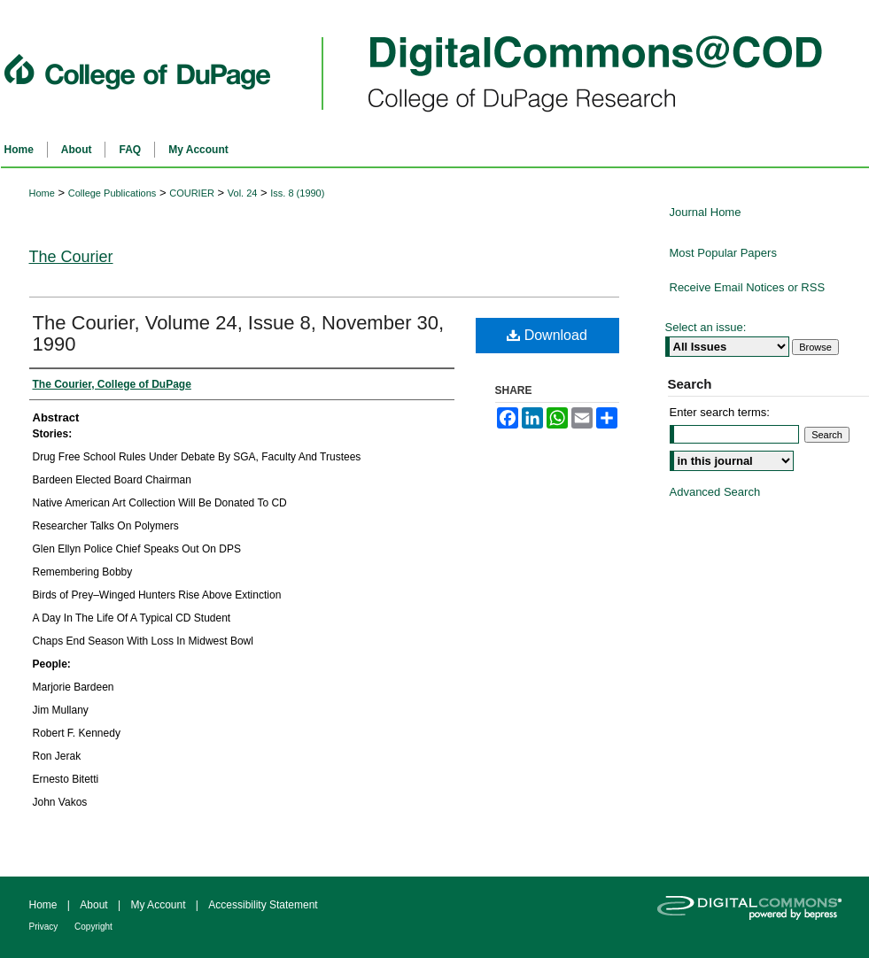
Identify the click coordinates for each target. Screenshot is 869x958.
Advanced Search (715, 491)
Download (547, 335)
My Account (159, 905)
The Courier (71, 257)
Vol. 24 (243, 193)
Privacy (45, 926)
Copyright (93, 926)
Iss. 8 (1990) (297, 193)
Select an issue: (706, 327)
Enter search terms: (720, 412)
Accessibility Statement (262, 905)
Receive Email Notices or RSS (748, 287)
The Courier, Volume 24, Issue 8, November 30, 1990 (239, 333)
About (95, 905)
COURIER (191, 193)
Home (42, 193)
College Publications (112, 193)
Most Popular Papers (723, 252)
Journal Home (705, 212)
